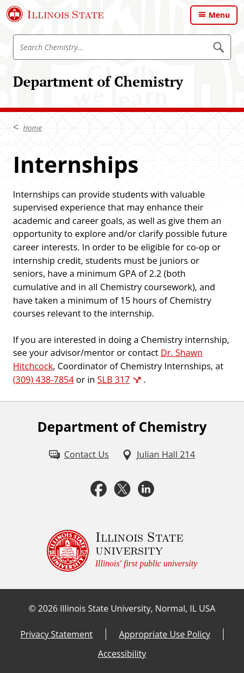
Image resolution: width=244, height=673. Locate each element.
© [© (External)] (32, 608)
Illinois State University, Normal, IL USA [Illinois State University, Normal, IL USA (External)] (137, 608)
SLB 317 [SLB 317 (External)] (113, 379)
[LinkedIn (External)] (146, 489)
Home (32, 127)
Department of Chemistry (98, 81)
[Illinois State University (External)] (55, 14)
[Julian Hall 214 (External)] (158, 454)
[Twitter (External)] (122, 489)
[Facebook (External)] (98, 489)
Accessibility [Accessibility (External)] (122, 654)
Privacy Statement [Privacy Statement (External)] (56, 634)
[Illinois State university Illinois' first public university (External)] (122, 551)
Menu (219, 15)
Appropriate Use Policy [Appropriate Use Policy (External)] (164, 634)
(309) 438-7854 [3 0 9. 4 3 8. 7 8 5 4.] (43, 379)
